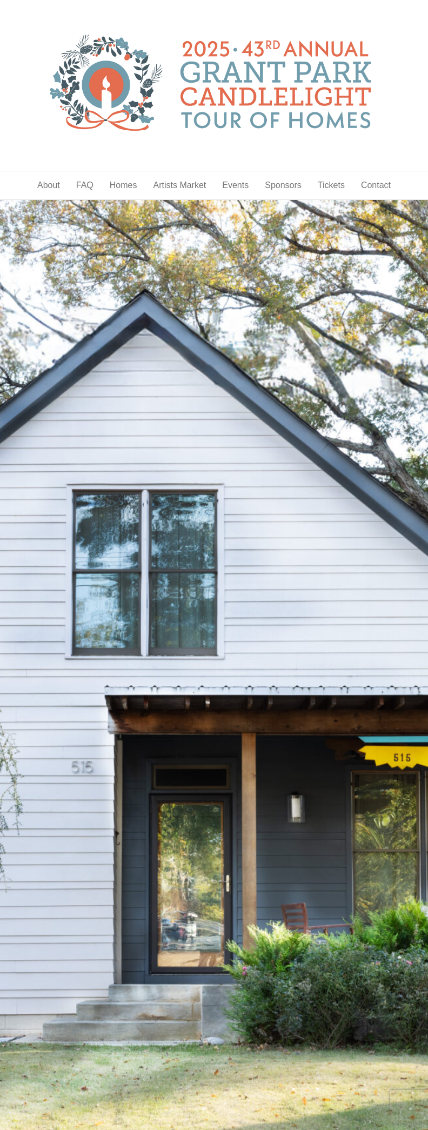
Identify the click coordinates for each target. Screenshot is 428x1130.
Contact (376, 185)
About (48, 185)
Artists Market (179, 185)
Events (235, 185)
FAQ (84, 185)
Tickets (331, 185)
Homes (123, 185)
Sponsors (283, 185)
